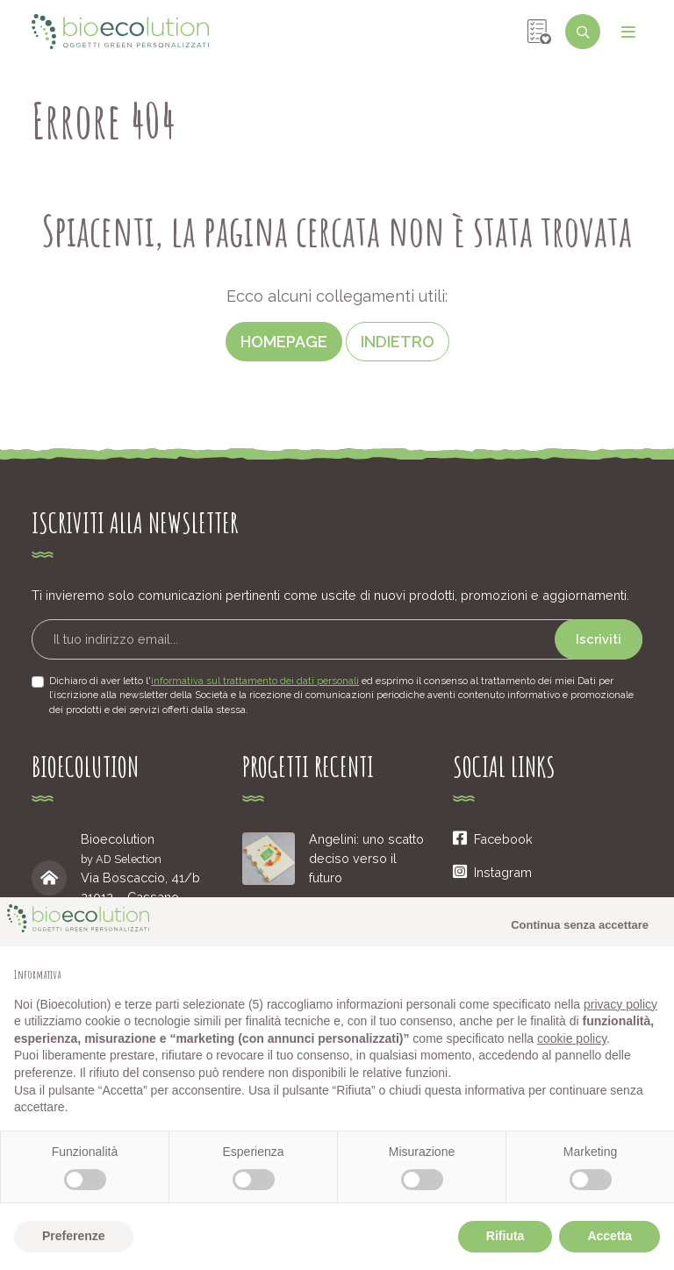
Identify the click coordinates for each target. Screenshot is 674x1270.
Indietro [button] (397, 341)
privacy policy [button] (620, 1004)
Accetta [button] (609, 1236)
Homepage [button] (283, 341)
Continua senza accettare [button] (580, 924)
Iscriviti (598, 638)
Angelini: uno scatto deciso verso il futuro (366, 857)
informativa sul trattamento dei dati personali (255, 680)
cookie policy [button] (571, 1038)
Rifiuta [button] (505, 1236)
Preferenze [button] (73, 1236)
